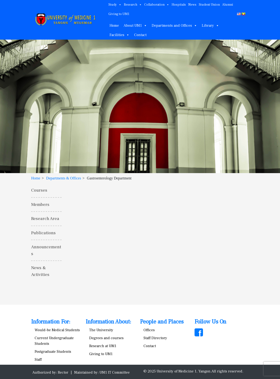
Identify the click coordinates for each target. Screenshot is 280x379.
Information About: (108, 321)
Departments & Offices (63, 178)
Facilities (119, 35)
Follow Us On (210, 321)
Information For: (50, 321)
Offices (149, 330)
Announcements (46, 250)
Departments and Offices (174, 25)
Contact (140, 35)
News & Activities (40, 271)
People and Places (162, 321)
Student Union (209, 5)
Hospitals (179, 5)
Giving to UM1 (118, 14)
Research (133, 4)
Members (40, 204)
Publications (43, 233)
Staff (38, 359)
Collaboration (156, 4)
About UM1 (135, 25)
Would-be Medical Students (57, 330)
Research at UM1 (102, 346)
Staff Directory (155, 338)
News (192, 5)
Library (210, 25)
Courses (39, 190)
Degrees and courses (106, 338)
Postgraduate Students (53, 351)
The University (101, 330)
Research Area (45, 218)
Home (114, 25)
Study (115, 4)
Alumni (227, 5)
